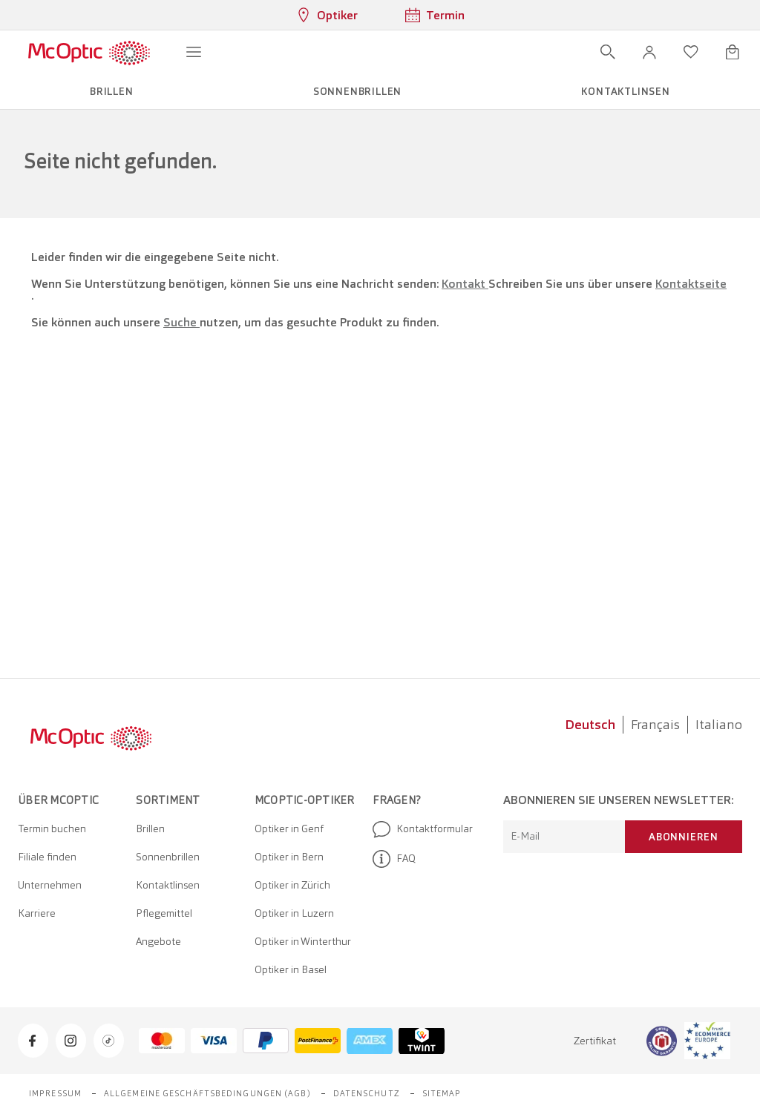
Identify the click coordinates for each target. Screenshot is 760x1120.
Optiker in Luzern (294, 913)
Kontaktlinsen (168, 885)
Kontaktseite (691, 283)
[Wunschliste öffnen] (691, 52)
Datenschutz (366, 1093)
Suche (181, 322)
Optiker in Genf (289, 828)
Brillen (150, 828)
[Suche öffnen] (608, 52)
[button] (649, 52)
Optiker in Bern (289, 856)
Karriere (37, 913)
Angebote (158, 941)
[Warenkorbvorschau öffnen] (732, 52)
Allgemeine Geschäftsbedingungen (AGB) (207, 1093)
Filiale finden (47, 856)
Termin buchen (52, 828)
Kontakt (465, 283)
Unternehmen (50, 885)
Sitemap (442, 1093)
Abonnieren (683, 836)
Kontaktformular (423, 829)
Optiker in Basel (291, 969)
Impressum (55, 1093)
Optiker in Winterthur (303, 941)
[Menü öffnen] (193, 52)
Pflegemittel (164, 913)
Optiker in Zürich (292, 885)
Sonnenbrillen (168, 856)
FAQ (394, 859)
